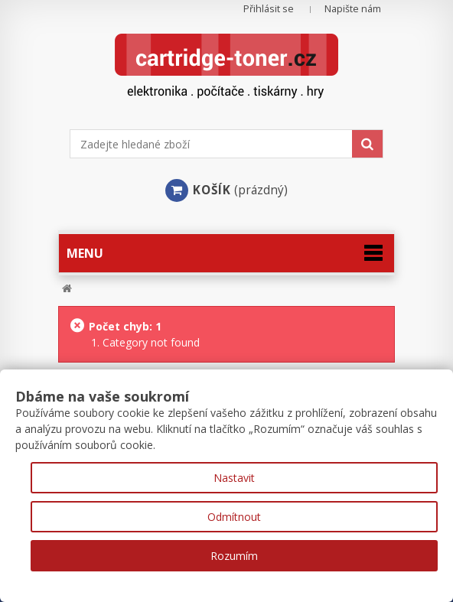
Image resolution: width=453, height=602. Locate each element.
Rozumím (234, 555)
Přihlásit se (268, 8)
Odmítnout (234, 516)
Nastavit (234, 477)
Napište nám (352, 8)
